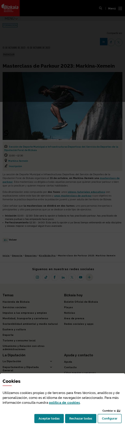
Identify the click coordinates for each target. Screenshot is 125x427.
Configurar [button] (112, 419)
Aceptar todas (51, 419)
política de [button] (64, 403)
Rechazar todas (82, 419)
